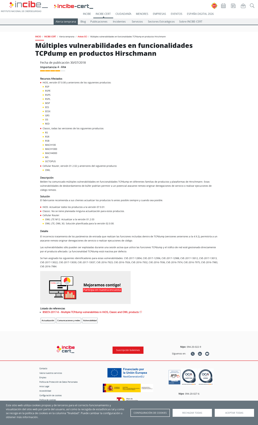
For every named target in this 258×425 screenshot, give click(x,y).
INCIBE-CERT (103, 14)
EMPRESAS (159, 14)
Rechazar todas (192, 412)
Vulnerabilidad (90, 320)
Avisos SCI (82, 36)
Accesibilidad (45, 390)
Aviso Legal (44, 386)
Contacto (43, 368)
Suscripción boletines (128, 350)
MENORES (142, 14)
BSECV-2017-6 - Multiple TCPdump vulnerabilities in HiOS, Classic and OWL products (91, 312)
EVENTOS (176, 14)
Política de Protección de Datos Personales (58, 382)
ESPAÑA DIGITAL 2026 (200, 14)
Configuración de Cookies (150, 412)
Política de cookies (47, 400)
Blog (83, 21)
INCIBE (87, 14)
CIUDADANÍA (123, 14)
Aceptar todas (234, 412)
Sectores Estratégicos (161, 21)
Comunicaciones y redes (68, 320)
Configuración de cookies (50, 395)
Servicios (137, 21)
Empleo (42, 377)
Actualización (48, 320)
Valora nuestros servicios (50, 373)
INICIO (38, 36)
